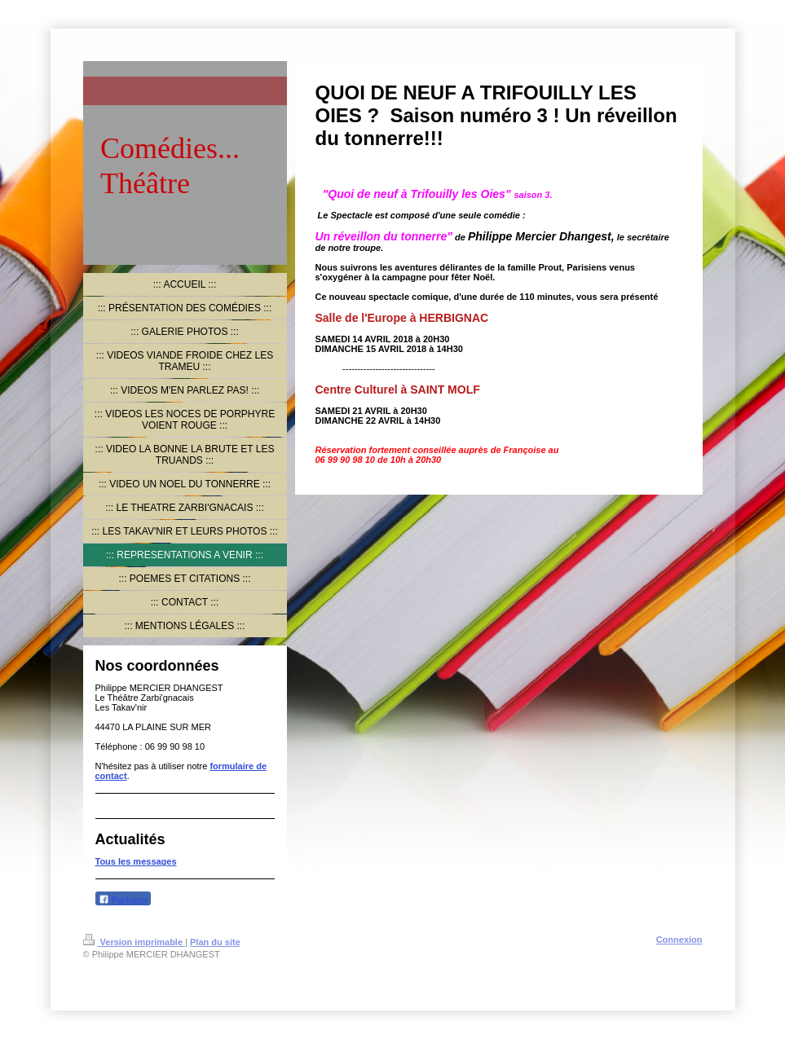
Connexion (679, 939)
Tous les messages (136, 861)
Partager (123, 899)
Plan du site (215, 942)
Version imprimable (134, 942)
